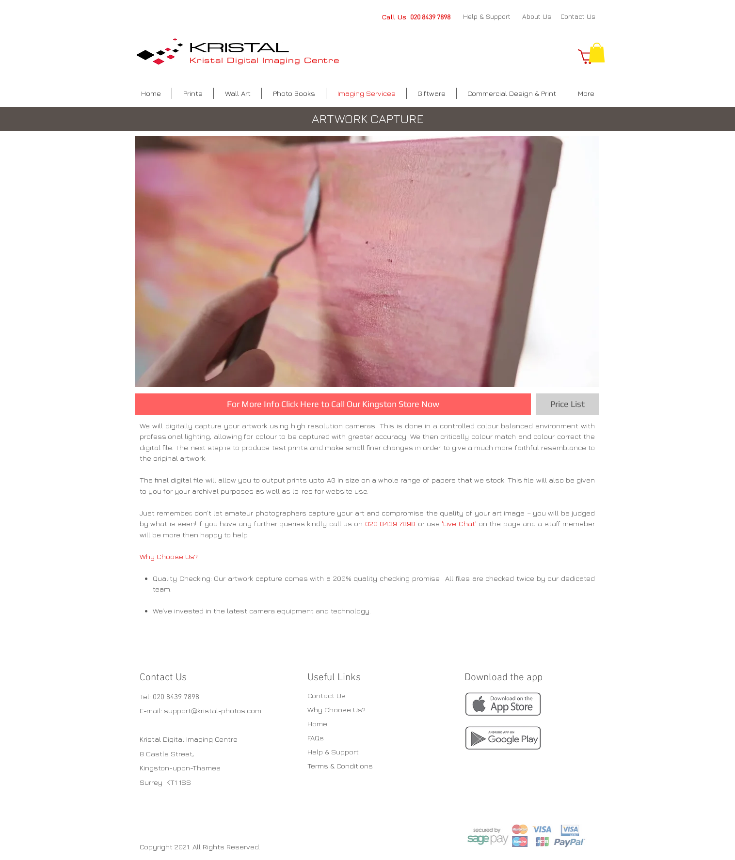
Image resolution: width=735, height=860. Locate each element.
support (177, 710)
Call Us (396, 17)
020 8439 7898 (430, 18)
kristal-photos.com (229, 710)
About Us (536, 16)
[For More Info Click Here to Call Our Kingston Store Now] (333, 404)
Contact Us (577, 16)
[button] (597, 53)
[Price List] (567, 404)
